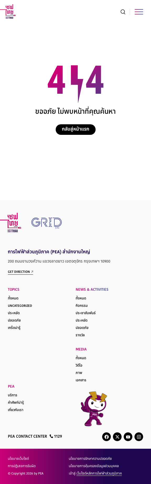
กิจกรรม (82, 306)
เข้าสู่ (95, 473)
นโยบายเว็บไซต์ (18, 459)
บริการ (12, 395)
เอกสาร (81, 380)
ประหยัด (14, 313)
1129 (56, 436)
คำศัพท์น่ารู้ (16, 402)
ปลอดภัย (14, 320)
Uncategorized (20, 306)
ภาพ (79, 373)
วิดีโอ (79, 365)
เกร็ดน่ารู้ (14, 328)
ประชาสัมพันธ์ (86, 313)
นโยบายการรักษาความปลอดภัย (90, 459)
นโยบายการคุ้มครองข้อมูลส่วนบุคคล (94, 466)
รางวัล (80, 335)
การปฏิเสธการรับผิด (22, 466)
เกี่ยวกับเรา (15, 410)
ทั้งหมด (13, 298)
